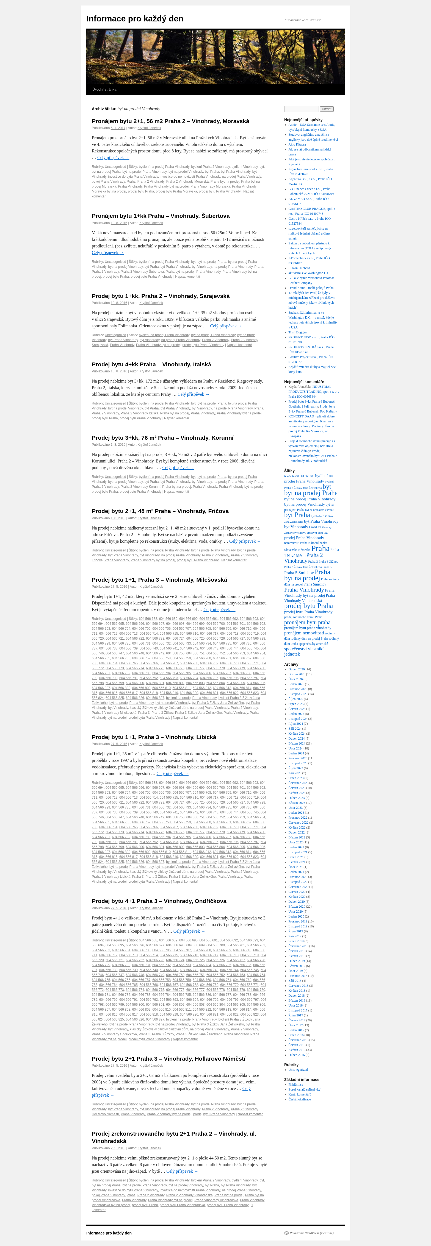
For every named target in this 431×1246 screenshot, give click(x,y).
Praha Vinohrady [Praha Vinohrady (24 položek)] (304, 589)
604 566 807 (101, 688)
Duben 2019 (297, 961)
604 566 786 (202, 673)
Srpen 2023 (296, 778)
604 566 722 (135, 638)
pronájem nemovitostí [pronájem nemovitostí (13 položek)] (304, 632)
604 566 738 (108, 648)
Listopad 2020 (298, 882)
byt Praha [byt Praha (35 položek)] (297, 515)
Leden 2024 (296, 753)
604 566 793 (169, 678)
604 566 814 (242, 688)
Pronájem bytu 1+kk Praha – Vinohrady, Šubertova (161, 216)
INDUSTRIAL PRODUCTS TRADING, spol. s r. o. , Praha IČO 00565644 (314, 391)
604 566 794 (189, 678)
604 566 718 (229, 633)
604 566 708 (202, 629)
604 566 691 (208, 619)
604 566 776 (175, 668)
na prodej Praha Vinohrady (241, 177)
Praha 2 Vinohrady (150, 181)
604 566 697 (155, 624)
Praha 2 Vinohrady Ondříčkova (114, 1034)
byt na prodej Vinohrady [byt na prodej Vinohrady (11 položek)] (304, 504)
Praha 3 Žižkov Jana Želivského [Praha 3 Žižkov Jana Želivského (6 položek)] (303, 566)
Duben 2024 (297, 738)
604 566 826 (135, 698)
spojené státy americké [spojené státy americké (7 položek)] (313, 644)
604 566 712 (108, 633)
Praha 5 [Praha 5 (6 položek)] (327, 566)
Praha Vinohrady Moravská (210, 186)
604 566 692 (229, 619)
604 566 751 (195, 653)
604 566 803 (195, 683)
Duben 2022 (297, 832)
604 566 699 (195, 624)
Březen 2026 (297, 674)
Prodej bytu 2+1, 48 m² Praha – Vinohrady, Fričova (160, 511)
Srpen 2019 (296, 941)
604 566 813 (222, 688)
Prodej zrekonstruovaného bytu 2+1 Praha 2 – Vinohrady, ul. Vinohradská (313, 456)
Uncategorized (115, 167)
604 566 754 (256, 653)
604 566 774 (135, 668)
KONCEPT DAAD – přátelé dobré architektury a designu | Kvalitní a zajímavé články (312, 421)
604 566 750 (175, 653)
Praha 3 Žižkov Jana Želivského (198, 713)
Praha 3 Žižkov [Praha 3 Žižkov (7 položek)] (328, 562)
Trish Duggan (298, 332)
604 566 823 (250, 693)
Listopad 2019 (298, 926)
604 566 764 (108, 663)
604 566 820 (189, 693)
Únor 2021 (296, 867)
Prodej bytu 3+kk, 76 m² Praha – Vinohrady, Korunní (163, 437)
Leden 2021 (296, 872)
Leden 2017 (296, 1030)
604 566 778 (215, 668)
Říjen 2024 (296, 724)
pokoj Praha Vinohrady (108, 181)
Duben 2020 (297, 902)
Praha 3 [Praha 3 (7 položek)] (313, 562)
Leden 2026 (296, 684)
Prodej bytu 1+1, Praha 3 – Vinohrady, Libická (154, 737)
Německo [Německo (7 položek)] (304, 550)
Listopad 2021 (298, 852)
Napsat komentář (187, 276)
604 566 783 (141, 673)
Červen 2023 (297, 788)
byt (261, 167)
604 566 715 (169, 633)
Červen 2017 (297, 1020)
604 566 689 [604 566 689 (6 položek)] (307, 476)
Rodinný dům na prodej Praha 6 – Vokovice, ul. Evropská (311, 431)
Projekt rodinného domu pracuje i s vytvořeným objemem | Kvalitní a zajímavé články (312, 446)
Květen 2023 (297, 793)
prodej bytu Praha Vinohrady (220, 191)
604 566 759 (182, 658)
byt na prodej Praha (106, 172)
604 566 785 (182, 673)
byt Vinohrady (202, 267)
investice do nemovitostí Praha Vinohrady (190, 177)
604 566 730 (121, 643)
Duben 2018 (297, 995)
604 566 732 (161, 643)
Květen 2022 (297, 827)
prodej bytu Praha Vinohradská (182, 1205)
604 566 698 (175, 624)
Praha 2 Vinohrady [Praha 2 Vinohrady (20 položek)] (303, 558)
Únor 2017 (296, 1025)
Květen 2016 (297, 1050)
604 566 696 (135, 624)
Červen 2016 (297, 1045)
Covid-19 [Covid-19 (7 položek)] (315, 527)
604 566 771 (250, 663)
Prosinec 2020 (298, 877)
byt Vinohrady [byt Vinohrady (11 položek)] (296, 526)
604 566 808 (121, 688)
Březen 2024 (297, 743)
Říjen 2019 (296, 931)
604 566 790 (108, 678)
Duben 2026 (297, 669)
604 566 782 (121, 673)
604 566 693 (249, 619)
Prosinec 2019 (298, 921)
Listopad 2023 (298, 763)
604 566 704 (121, 629)
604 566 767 (169, 663)
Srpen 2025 (296, 704)
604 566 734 (202, 643)
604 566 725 (195, 638)
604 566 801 (155, 683)
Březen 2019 (297, 966)
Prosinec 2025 (298, 689)
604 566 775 (155, 668)
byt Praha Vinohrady (235, 172)
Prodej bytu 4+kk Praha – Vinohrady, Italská (151, 364)
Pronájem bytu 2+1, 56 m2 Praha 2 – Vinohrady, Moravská (170, 121)
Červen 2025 (297, 709)
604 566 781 (101, 673)
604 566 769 (209, 663)
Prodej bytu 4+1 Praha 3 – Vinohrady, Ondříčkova (159, 901)
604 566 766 (149, 663)
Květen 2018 (297, 991)
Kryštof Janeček (149, 128)
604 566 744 (229, 648)
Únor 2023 (296, 808)
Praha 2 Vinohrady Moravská (187, 181)
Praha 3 (144, 713)
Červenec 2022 (298, 822)
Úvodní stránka (104, 89)
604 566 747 (115, 653)
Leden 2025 (296, 714)
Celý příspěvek (113, 157)
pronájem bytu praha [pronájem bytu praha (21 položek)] (307, 622)
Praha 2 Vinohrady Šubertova (142, 272)
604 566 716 (189, 633)
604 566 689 (168, 619)
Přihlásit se (296, 1084)
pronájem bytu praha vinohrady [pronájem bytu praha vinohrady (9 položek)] (307, 628)
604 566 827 (155, 698)
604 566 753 (236, 653)
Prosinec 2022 (298, 817)
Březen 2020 (297, 906)
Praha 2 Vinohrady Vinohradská (189, 1195)
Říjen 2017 (296, 1015)
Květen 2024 (297, 733)
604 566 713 (128, 633)
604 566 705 (141, 629)
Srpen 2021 (296, 857)
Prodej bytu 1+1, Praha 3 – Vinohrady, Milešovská (159, 579)
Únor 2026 (296, 679)
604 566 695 (115, 624)
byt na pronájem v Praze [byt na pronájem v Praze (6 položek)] (319, 509)
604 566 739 (128, 648)
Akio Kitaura (297, 144)
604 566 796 (229, 678)
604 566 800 (135, 683)
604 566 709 (222, 629)
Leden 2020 (296, 916)
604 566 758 (161, 658)
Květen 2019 (297, 956)
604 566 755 (101, 658)
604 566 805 (236, 683)
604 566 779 (236, 668)
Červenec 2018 (298, 986)
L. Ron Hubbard (299, 268)
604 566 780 (256, 668)
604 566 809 (141, 688)
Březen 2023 (297, 803)
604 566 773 (115, 668)
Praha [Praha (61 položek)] (320, 548)
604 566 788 (242, 673)
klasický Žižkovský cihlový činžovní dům (159, 708)
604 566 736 (242, 643)
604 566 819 (169, 693)
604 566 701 (236, 624)
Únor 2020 (296, 911)
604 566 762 (242, 658)
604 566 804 (215, 683)
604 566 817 (128, 693)
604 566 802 (175, 683)
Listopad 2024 (298, 719)
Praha (131, 181)
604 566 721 (115, 638)
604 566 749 (155, 653)
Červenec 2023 (298, 783)
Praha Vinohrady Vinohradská (216, 1200)
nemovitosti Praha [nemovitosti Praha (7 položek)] (295, 543)
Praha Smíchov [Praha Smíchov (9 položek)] (314, 584)
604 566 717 (209, 633)
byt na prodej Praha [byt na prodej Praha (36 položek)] (311, 493)
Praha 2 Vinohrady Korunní (141, 487)
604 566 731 (141, 643)
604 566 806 (256, 683)
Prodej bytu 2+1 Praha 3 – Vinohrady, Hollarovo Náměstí (168, 1058)
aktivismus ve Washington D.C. (309, 273)
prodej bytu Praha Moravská (176, 191)
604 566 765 (128, 663)
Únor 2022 (296, 842)
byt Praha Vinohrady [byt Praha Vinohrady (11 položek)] (321, 521)
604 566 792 (149, 678)
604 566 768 (189, 663)
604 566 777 (195, 668)
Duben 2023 (297, 798)
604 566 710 (242, 629)
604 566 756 (121, 658)
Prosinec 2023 (298, 758)
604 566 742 (189, 648)
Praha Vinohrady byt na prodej (166, 186)
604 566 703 (101, 629)
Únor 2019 (296, 971)
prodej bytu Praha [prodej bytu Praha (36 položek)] (308, 605)
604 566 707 (182, 629)
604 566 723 (155, 638)
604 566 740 (149, 648)
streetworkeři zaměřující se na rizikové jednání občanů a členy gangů (310, 233)
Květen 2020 (297, 897)
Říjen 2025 (296, 699)
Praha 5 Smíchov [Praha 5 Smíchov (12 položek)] (299, 572)
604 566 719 (250, 633)
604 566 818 (149, 693)
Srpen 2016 (296, 1035)
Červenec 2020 (298, 887)
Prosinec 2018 (298, 976)
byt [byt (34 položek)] (327, 486)
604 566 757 (141, 658)
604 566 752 (215, 653)
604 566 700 (215, 624)
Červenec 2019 (298, 946)
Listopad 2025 (298, 694)
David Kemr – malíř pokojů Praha (311, 288)
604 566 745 (250, 648)
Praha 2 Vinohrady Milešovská (114, 713)
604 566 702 (256, 624)
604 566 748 (135, 653)
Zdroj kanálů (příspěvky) (305, 1089)
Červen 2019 (297, 951)
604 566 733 (182, 643)
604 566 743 (209, 648)
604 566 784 (161, 673)
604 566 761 (222, 658)
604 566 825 (115, 698)
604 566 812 (202, 688)
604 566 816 (108, 693)
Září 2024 (295, 729)
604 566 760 (202, 658)
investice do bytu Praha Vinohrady (133, 177)
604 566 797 (250, 678)
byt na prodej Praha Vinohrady (144, 172)
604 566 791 (128, 678)
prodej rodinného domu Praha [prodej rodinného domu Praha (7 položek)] (303, 617)
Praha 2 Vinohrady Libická (111, 877)
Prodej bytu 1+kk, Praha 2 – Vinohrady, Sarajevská (161, 296)
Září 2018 (295, 981)
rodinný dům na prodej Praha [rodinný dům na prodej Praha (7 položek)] (309, 638)
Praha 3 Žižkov (162, 713)
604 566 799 (115, 683)
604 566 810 (161, 688)
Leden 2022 (296, 847)
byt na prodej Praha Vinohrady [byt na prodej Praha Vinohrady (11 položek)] (309, 499)
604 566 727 (236, 638)
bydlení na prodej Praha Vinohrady (164, 167)
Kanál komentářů (300, 1094)
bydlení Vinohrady (245, 167)
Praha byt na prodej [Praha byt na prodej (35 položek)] (307, 575)
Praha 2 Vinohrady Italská (139, 413)
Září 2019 (295, 936)
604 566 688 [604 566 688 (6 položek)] (291, 476)
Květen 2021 (297, 862)
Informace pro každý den (134, 18)
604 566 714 (149, 633)
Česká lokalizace (300, 1099)
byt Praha (212, 172)
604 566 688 (148, 619)
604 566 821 (209, 693)
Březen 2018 (297, 1000)
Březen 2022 (297, 837)
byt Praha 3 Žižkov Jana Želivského (218, 703)
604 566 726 (215, 638)
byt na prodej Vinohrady (185, 172)
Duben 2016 (297, 1055)
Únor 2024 (296, 748)
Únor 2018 (296, 1005)
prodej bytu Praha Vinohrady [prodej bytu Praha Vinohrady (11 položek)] (308, 611)
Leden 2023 (296, 813)
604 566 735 (222, 643)
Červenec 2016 (298, 1040)
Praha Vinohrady (130, 186)
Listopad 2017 (298, 1010)
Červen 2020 (297, 892)
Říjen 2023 (296, 768)
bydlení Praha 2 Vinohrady (210, 167)
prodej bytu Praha (141, 191)
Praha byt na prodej (225, 181)
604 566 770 (229, 663)
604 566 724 (175, 638)
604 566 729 (101, 643)
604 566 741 (169, 648)
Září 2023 (295, 773)
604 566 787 (222, 673)
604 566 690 (188, 619)
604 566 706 (161, 629)
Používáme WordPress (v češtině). (312, 1233)
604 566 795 (209, 678)
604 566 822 (229, 693)
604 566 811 (182, 688)
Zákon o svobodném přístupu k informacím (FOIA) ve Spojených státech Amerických (311, 248)
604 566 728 (256, 638)
